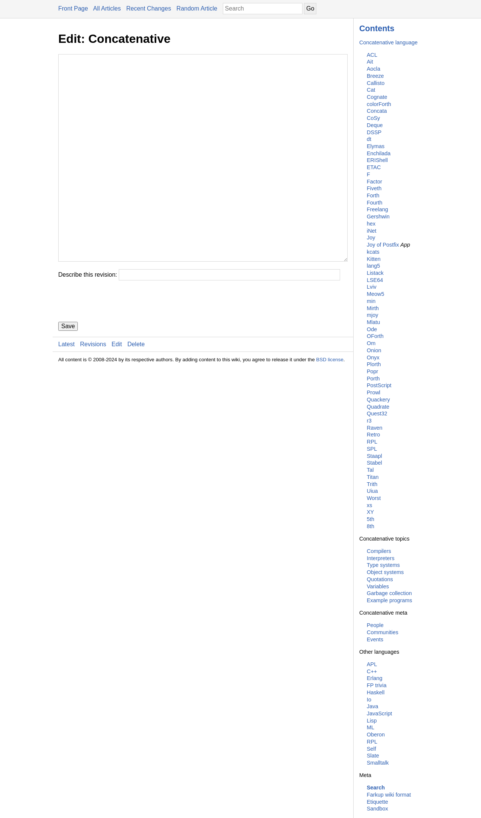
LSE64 (375, 280)
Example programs (389, 600)
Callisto (375, 83)
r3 (369, 421)
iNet (372, 231)
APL (372, 664)
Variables (378, 586)
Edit (117, 389)
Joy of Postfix (383, 245)
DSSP (374, 132)
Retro (373, 435)
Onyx (373, 357)
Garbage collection (389, 593)
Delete (136, 389)
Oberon (376, 735)
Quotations (380, 579)
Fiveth (374, 188)
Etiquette (377, 802)
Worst (374, 498)
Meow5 (375, 294)
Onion (374, 350)
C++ (372, 671)
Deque (375, 125)
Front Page (73, 8)
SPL (372, 449)
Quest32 (377, 414)
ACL (372, 55)
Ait (370, 62)
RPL (372, 442)
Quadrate (378, 407)
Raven (375, 428)
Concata (377, 111)
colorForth (379, 104)
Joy (371, 238)
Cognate (377, 97)
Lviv (372, 287)
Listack (375, 273)
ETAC (374, 167)
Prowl (373, 392)
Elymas (375, 146)
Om (371, 343)
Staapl (374, 456)
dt (369, 139)
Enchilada (378, 153)
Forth (373, 195)
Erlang (375, 678)
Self (371, 749)
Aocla (373, 69)
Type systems (383, 565)
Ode (372, 329)
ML (370, 727)
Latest (66, 389)
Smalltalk (378, 763)
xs (369, 505)
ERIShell (377, 160)
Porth (373, 379)
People (375, 625)
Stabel (374, 463)
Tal (370, 470)
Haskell (375, 692)
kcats (373, 252)
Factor (374, 182)
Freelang (377, 209)
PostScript (379, 385)
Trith (372, 484)
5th (370, 519)
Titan (372, 477)
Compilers (379, 551)
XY (370, 512)
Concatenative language (388, 42)
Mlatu (373, 322)
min (371, 301)
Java (372, 706)
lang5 (373, 266)
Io (369, 700)
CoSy (373, 118)
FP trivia (377, 685)
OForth (375, 336)
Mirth (373, 308)
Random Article (197, 8)
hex (371, 224)
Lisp (372, 721)
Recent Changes (148, 8)
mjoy (372, 315)
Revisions (93, 389)
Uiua (372, 491)
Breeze (375, 76)
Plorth (374, 364)
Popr (372, 371)
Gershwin (378, 217)
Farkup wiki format (389, 795)
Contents (377, 28)
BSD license (329, 404)
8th (370, 526)
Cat (371, 90)
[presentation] (115, 346)
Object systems (385, 572)
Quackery (378, 400)
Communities (382, 632)
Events (375, 639)
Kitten (374, 259)
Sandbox (377, 809)
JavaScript (379, 713)
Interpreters (381, 558)
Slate (373, 756)
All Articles (107, 8)
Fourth (375, 203)
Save (68, 371)
